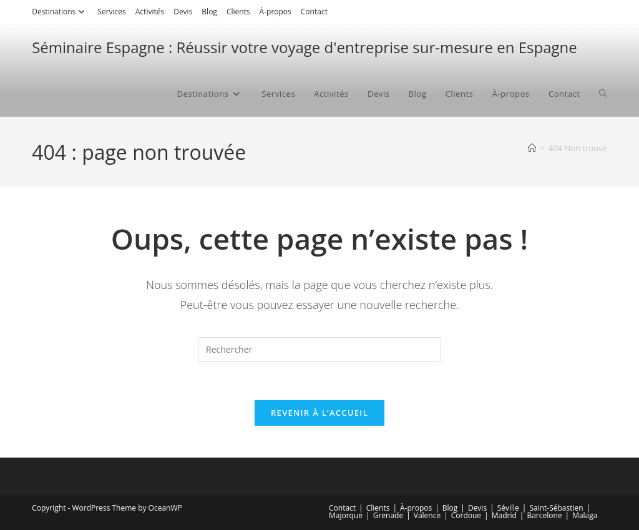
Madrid (504, 515)
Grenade (388, 515)
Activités (149, 11)
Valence (427, 515)
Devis (182, 11)
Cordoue (466, 515)
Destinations (60, 11)
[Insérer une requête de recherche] (319, 349)
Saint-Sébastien (556, 508)
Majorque (346, 515)
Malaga (584, 515)
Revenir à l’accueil (319, 412)
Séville (508, 508)
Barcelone (544, 515)
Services (111, 11)
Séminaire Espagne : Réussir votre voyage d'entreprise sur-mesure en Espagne (304, 47)
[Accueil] (532, 148)
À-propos (275, 11)
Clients (238, 11)
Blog (209, 11)
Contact (314, 11)
